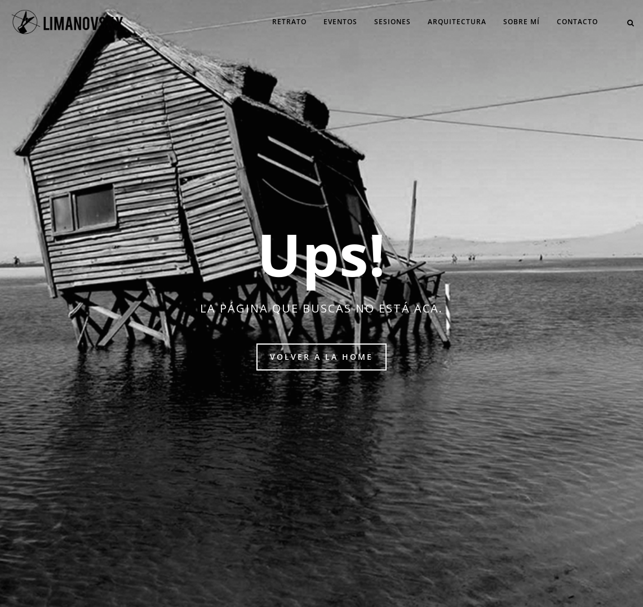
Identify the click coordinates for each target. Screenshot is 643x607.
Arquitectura (457, 21)
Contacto (577, 21)
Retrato (289, 21)
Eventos (340, 21)
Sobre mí (521, 21)
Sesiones (392, 21)
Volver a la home (321, 356)
